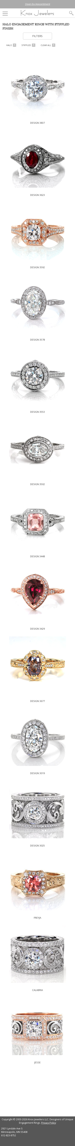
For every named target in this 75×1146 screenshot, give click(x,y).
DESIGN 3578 (37, 339)
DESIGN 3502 (37, 484)
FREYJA (37, 917)
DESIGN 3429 (37, 628)
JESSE (37, 1062)
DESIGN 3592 (37, 267)
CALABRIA (37, 990)
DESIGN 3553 (37, 411)
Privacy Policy (48, 1122)
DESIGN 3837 (37, 122)
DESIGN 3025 (37, 845)
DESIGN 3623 (37, 195)
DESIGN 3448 (37, 556)
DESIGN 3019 (37, 773)
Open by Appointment (37, 4)
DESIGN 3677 (37, 701)
